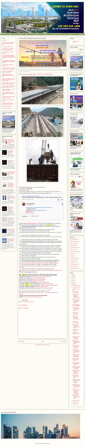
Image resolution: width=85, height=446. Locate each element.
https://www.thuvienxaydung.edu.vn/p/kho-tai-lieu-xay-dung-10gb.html (38, 229)
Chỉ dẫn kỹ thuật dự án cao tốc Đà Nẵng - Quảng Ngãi (75, 391)
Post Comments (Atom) (45, 344)
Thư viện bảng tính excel (7, 106)
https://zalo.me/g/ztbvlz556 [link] (46, 288)
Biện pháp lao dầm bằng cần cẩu (75, 359)
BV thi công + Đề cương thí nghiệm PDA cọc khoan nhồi (11, 173)
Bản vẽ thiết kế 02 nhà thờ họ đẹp (76, 305)
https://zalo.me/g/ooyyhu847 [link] (41, 286)
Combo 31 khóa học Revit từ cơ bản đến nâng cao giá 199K (8, 83)
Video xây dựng (73, 266)
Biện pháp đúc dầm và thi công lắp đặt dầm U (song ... (76, 342)
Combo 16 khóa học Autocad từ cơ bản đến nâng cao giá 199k (8, 68)
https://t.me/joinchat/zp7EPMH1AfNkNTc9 (41, 276)
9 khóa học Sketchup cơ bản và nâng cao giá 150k (8, 90)
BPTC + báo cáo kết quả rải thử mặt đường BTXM (75, 301)
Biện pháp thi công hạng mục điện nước (11, 151)
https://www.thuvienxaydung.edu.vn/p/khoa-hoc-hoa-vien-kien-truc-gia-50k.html (40, 260)
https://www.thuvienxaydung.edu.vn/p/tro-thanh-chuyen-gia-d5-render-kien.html (40, 254)
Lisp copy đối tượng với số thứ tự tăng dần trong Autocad (11, 141)
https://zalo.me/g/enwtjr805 (46, 283)
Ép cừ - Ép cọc (73, 249)
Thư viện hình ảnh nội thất (7, 46)
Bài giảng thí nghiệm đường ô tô (76, 333)
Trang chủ (4, 40)
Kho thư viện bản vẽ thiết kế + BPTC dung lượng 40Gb (8, 49)
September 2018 (76, 289)
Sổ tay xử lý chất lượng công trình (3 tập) (75, 337)
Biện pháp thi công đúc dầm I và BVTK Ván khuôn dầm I (76, 372)
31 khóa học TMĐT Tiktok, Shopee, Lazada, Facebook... (8, 104)
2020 (73, 282)
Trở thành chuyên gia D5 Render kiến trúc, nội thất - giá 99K (8, 75)
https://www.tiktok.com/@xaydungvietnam (32, 296)
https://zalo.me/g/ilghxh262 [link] (38, 280)
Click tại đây (29, 188)
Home (42, 341)
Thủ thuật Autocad (75, 34)
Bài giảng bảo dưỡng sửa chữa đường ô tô (75, 318)
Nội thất (71, 255)
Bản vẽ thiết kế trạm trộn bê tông (75, 376)
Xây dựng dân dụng (15, 34)
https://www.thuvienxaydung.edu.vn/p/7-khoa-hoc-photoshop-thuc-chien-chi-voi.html (42, 248)
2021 (73, 280)
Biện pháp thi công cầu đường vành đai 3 (11, 208)
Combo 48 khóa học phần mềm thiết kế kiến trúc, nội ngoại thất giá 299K (8, 61)
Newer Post (21, 341)
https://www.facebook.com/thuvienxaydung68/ (35, 295)
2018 (73, 283)
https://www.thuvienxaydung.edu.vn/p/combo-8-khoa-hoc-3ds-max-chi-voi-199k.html (42, 251)
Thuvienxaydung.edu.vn (32, 223)
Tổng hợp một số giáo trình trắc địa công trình (75, 355)
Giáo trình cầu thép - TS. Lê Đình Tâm (75, 313)
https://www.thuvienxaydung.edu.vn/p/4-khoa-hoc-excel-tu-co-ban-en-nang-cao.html (42, 241)
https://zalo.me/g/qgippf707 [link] (43, 282)
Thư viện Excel (50, 34)
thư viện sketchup (41, 34)
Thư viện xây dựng (6, 4)
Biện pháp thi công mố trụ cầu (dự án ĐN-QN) (76, 367)
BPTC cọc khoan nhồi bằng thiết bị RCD (75, 363)
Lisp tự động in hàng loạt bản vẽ (11, 218)
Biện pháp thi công (31, 34)
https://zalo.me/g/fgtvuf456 (51, 285)
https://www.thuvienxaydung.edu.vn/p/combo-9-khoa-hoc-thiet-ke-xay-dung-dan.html (42, 270)
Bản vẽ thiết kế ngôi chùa (75, 330)
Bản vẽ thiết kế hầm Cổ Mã (75, 292)
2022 (73, 278)
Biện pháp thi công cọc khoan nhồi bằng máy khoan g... (76, 381)
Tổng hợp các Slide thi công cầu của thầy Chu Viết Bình (11, 197)
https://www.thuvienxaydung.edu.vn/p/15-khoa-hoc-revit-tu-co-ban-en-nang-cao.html (42, 245)
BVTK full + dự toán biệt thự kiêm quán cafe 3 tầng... (76, 326)
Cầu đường (24, 34)
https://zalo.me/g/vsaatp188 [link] (39, 279)
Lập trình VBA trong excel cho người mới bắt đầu (76, 351)
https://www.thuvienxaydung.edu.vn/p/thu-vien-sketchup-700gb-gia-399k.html (40, 263)
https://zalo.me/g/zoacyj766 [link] (38, 277)
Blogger (48, 443)
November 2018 (76, 285)
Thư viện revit (73, 262)
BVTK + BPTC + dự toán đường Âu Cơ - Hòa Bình (75, 309)
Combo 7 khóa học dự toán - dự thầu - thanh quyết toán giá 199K (8, 93)
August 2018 (75, 400)
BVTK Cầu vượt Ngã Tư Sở (11, 161)
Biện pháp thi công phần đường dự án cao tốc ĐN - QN (76, 386)
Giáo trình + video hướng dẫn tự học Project (76, 346)
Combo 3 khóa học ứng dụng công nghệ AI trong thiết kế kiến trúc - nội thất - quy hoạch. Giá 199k (8, 57)
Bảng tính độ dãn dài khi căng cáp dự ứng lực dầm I (76, 396)
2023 (73, 276)
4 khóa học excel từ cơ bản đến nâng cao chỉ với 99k (8, 97)
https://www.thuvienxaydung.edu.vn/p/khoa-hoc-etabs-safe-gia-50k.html (39, 257)
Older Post (63, 341)
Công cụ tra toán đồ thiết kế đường (11, 229)
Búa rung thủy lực (73, 243)
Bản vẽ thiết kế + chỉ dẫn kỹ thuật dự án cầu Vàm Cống (11, 240)
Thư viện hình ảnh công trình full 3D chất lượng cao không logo (8, 43)
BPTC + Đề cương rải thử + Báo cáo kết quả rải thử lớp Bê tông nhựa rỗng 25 (8, 185)
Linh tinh (57, 34)
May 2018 (75, 402)
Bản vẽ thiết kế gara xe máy (75, 322)
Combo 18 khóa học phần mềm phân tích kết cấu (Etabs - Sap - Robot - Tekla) (8, 79)
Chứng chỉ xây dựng (65, 34)
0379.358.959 (28, 272)
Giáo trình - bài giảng (6, 108)
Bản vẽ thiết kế (6, 34)
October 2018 (75, 287)
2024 (73, 275)
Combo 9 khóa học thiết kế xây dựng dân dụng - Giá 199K (8, 87)
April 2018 (75, 403)
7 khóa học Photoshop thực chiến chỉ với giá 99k (7, 72)
